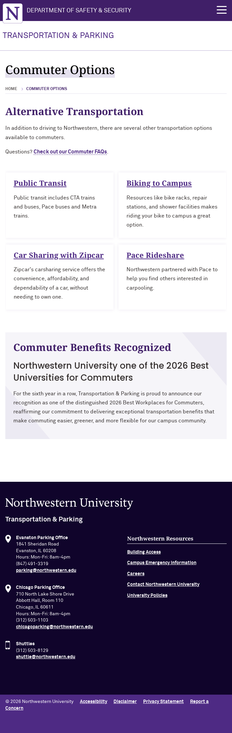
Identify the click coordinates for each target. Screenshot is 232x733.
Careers (135, 576)
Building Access (144, 554)
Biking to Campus (159, 183)
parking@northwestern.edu (46, 572)
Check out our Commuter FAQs (70, 151)
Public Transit (40, 183)
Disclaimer (125, 701)
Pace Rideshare (155, 257)
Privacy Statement (163, 701)
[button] (222, 10)
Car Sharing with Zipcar (59, 257)
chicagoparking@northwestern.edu (54, 629)
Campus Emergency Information (161, 565)
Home (11, 89)
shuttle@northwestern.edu (45, 659)
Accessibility (93, 701)
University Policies (147, 597)
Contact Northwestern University (163, 587)
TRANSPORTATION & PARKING (58, 36)
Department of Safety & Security (79, 11)
